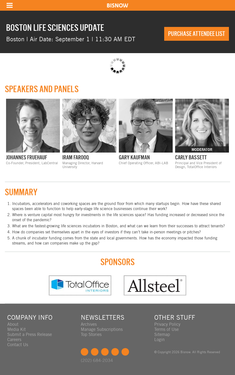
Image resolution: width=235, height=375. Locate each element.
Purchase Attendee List (196, 33)
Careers (14, 339)
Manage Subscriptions (102, 329)
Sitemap (162, 334)
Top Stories (91, 334)
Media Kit (16, 329)
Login (159, 339)
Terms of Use (166, 329)
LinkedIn (105, 352)
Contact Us (17, 344)
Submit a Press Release (29, 334)
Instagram (115, 352)
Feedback (125, 352)
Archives (89, 324)
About (12, 324)
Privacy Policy (167, 324)
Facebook (84, 352)
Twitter (94, 352)
